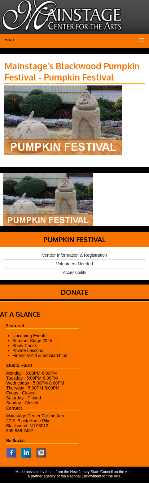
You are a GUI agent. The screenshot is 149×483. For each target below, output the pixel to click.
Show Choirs (24, 345)
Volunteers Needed (74, 263)
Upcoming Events (29, 335)
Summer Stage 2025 (32, 340)
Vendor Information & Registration (74, 255)
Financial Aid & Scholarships (39, 355)
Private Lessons (27, 350)
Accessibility (74, 272)
